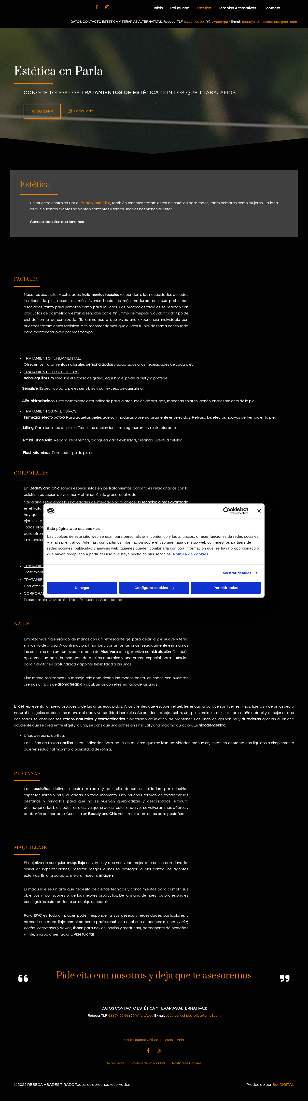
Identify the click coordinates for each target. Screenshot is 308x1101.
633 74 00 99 (194, 22)
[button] (42, 111)
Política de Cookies (187, 1069)
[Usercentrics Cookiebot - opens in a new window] (226, 510)
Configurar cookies (154, 588)
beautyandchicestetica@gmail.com (269, 22)
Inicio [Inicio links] (158, 8)
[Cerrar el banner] (259, 511)
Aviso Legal (115, 1069)
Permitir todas (225, 588)
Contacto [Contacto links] (272, 8)
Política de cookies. (191, 554)
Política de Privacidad (148, 1069)
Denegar (82, 588)
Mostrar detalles (237, 573)
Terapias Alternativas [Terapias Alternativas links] (237, 8)
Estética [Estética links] (204, 8)
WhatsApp (220, 22)
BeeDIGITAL (283, 1090)
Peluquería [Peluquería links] (179, 8)
